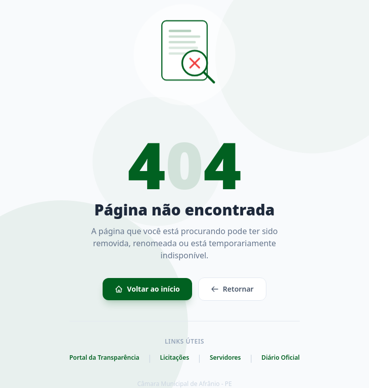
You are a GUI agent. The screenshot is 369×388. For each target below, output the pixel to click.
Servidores (225, 358)
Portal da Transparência (104, 358)
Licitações (174, 358)
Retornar (232, 289)
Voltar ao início (147, 289)
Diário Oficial (280, 358)
